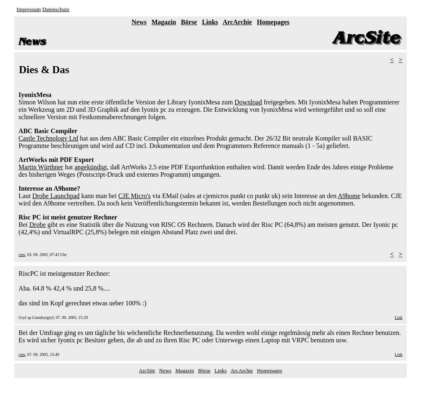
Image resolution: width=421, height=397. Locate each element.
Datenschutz (55, 9)
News (139, 21)
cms (22, 254)
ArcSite (147, 370)
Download (248, 102)
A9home (349, 195)
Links (210, 21)
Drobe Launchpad (55, 195)
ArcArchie (237, 21)
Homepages (273, 21)
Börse (189, 21)
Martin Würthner (41, 167)
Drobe (37, 224)
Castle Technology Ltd (48, 138)
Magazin (164, 21)
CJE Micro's (134, 195)
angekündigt (90, 167)
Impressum (28, 9)
